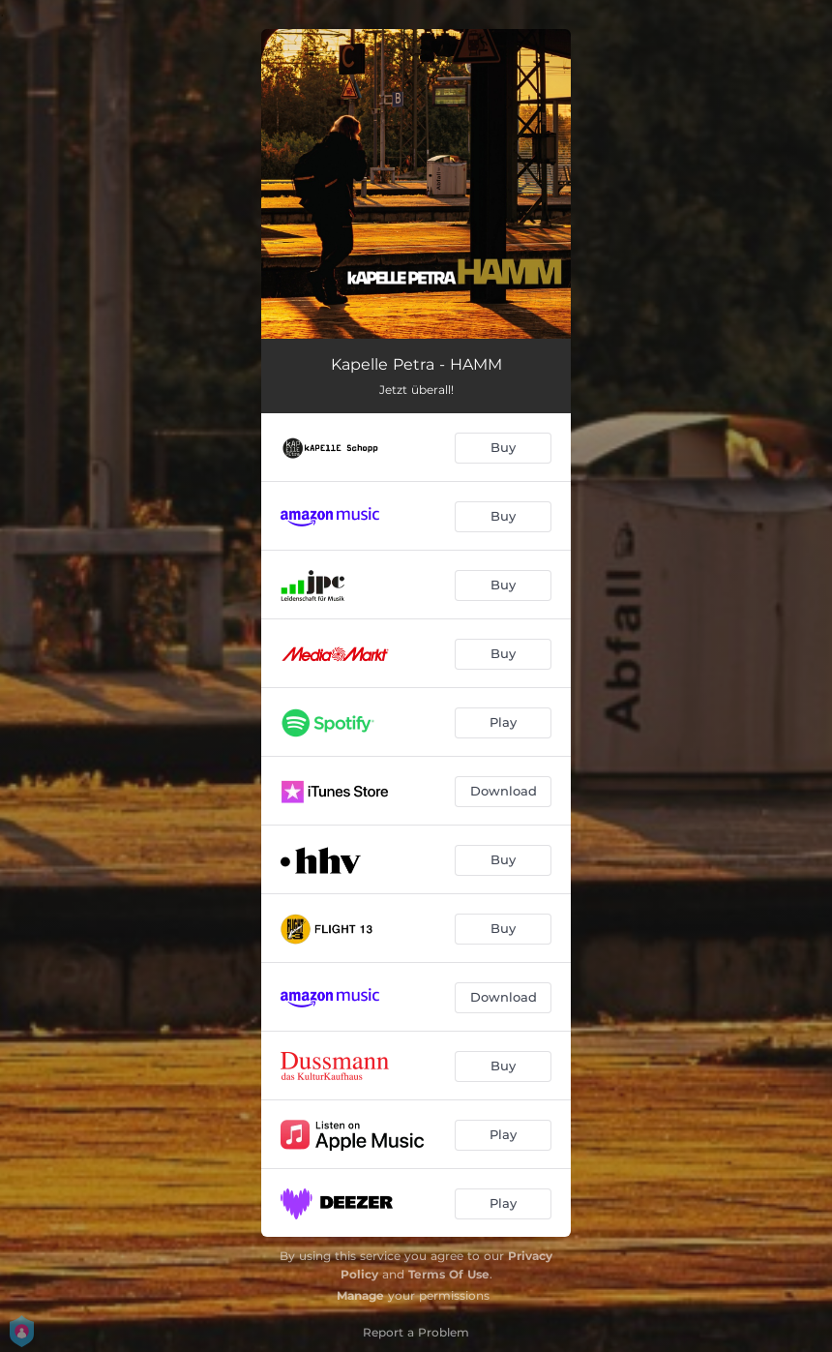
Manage (360, 1295)
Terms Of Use (449, 1274)
